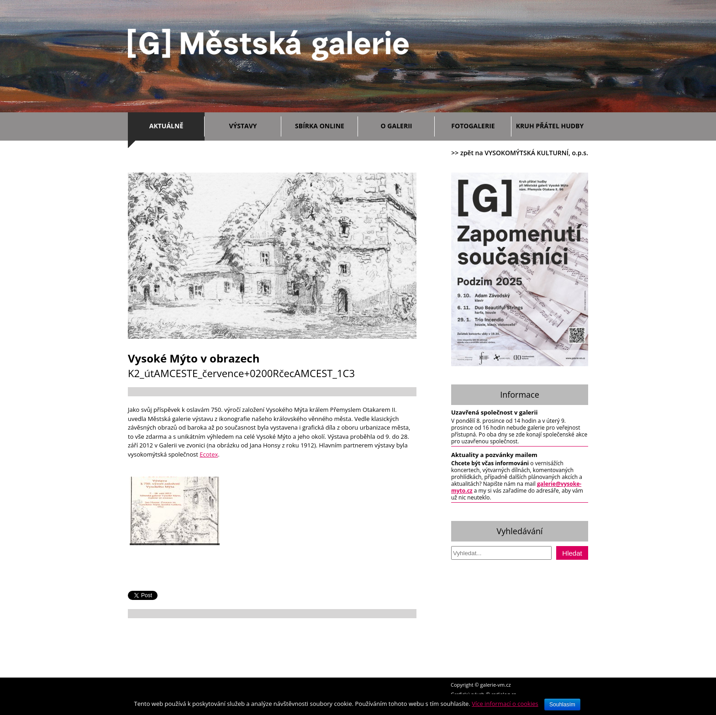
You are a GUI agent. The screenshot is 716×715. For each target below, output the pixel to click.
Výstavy (253, 124)
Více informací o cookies (505, 703)
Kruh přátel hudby (550, 125)
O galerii (405, 124)
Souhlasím (562, 704)
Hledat (572, 553)
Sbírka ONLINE (319, 125)
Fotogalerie (473, 125)
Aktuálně (174, 124)
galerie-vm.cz (495, 684)
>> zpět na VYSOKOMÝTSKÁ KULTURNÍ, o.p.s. (519, 152)
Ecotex (209, 454)
